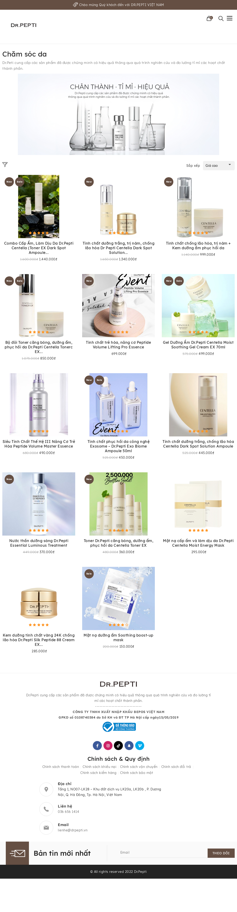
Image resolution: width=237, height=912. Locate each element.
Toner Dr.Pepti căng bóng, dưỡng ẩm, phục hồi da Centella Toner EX (118, 543)
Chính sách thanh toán (60, 769)
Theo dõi (221, 855)
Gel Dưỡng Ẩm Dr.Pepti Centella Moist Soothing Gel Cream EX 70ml (198, 345)
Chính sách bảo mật (136, 775)
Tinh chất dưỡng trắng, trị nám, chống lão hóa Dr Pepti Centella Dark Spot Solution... (119, 248)
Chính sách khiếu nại (99, 769)
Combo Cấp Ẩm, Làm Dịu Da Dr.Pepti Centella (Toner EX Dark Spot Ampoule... (39, 248)
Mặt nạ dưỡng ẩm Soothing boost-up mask (118, 638)
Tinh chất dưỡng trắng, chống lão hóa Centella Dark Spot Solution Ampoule (198, 444)
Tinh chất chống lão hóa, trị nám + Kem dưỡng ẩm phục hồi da (198, 245)
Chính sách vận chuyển (139, 769)
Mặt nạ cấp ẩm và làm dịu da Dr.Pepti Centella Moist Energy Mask (198, 543)
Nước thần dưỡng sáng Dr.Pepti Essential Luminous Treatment (39, 543)
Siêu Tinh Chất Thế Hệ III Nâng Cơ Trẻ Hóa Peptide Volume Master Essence (39, 444)
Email (125, 854)
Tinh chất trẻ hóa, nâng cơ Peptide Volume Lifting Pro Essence (118, 345)
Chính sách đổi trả (176, 769)
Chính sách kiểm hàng (98, 775)
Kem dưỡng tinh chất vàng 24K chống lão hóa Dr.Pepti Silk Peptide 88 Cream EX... (39, 641)
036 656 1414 (68, 813)
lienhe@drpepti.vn (73, 832)
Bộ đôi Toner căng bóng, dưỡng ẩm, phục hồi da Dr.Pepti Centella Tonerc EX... (39, 347)
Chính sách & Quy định (118, 760)
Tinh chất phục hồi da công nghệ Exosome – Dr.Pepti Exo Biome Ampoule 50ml (118, 447)
